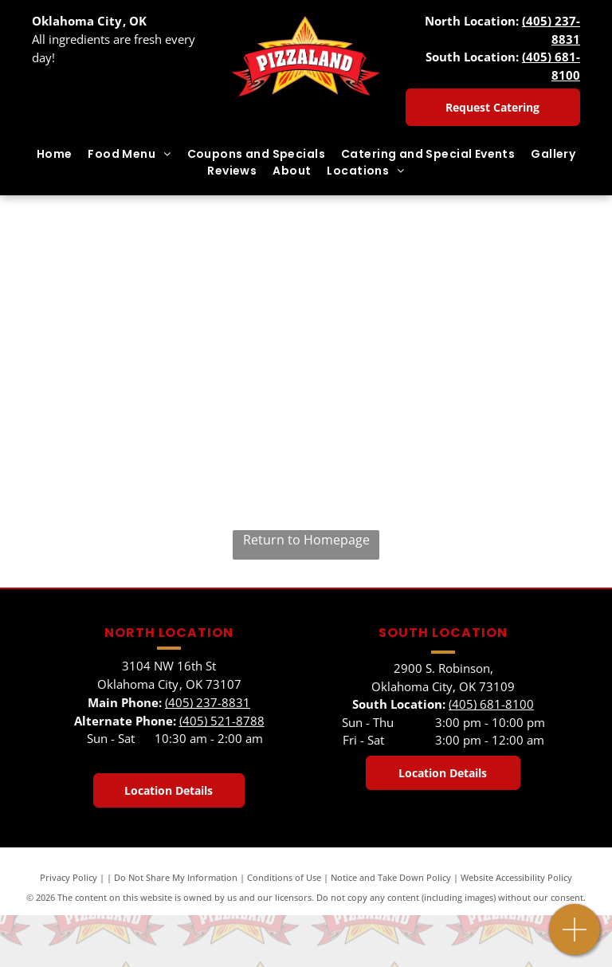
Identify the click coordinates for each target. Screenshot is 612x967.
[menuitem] (54, 154)
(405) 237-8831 (207, 702)
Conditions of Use (284, 877)
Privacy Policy (68, 877)
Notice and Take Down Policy (391, 877)
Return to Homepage (306, 539)
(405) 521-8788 (222, 721)
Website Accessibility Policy (516, 877)
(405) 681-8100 (491, 704)
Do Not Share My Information (175, 877)
